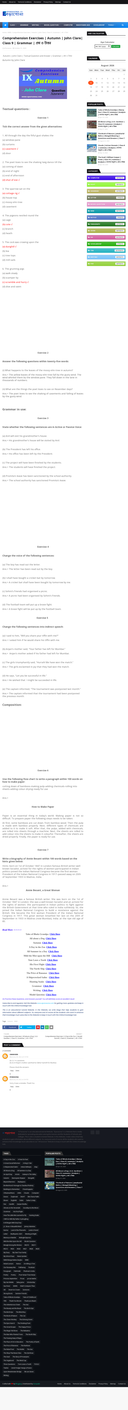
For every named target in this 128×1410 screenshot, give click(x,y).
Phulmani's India (29, 1271)
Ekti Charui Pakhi (33, 1197)
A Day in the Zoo (9, 1159)
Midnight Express (25, 1238)
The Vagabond (9, 1360)
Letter (107, 198)
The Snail (7, 1357)
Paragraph (107, 224)
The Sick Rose (28, 1353)
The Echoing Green (26, 1319)
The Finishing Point (24, 1323)
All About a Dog (9, 1171)
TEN (107, 251)
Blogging (18, 1384)
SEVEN (107, 231)
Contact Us (67, 2)
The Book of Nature (10, 1316)
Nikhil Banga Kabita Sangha (13, 1260)
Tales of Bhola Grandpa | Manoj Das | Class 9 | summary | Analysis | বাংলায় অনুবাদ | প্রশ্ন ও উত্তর (111, 112)
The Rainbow (25, 1346)
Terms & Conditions (25, 2)
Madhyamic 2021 (16, 1234)
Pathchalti (17, 1271)
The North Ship (31, 1334)
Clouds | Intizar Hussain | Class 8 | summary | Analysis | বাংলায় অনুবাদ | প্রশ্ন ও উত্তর (111, 148)
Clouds (26, 1193)
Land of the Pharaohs (18, 1230)
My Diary (7, 1252)
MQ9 (37, 1249)
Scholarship (107, 244)
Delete (17, 1070)
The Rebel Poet (9, 1349)
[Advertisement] (43, 320)
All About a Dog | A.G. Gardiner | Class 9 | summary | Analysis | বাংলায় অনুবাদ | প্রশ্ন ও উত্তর (111, 124)
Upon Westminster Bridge (12, 1372)
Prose (22, 1279)
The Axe (25, 1305)
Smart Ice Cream (14, 1290)
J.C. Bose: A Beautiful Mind (12, 1226)
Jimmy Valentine (29, 1226)
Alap (35, 1167)
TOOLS (36, 1364)
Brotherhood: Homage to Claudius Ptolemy (18, 1185)
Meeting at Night (30, 1234)
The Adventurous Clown (12, 1305)
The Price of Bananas (11, 1346)
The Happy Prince (25, 1327)
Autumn (10, 1021)
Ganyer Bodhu (22, 1204)
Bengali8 (31, 1178)
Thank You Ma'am (15, 1301)
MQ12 (6, 1249)
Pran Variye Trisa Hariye (27, 1275)
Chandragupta (28, 1189)
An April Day (8, 1174)
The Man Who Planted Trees (13, 1334)
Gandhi (11, 1204)
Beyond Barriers (9, 1182)
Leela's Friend (33, 1230)
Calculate (115, 47)
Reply (12, 1070)
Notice (107, 218)
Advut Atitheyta (26, 1167)
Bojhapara (21, 1182)
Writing (107, 257)
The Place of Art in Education (13, 1342)
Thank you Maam (30, 1301)
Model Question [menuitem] (51, 25)
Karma (6, 1230)
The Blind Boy (20, 1312)
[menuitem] (5, 25)
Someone (26, 1290)
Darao (6, 1197)
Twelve (6, 1368)
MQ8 (31, 1249)
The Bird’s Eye (8, 1312)
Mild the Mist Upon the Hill (12, 1241)
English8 (14, 1200)
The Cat (22, 1316)
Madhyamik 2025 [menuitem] (83, 25)
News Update (22, 1256)
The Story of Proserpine (21, 1357)
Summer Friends (21, 1293)
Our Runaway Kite (10, 1267)
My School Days (9, 1256)
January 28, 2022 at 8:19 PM (19, 1057)
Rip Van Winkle (9, 1282)
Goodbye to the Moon (30, 1208)
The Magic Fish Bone (11, 1331)
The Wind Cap (21, 1360)
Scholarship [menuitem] (98, 25)
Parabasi (31, 1267)
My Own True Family (19, 1252)
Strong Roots (8, 1293)
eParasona (7, 48)
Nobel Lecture (8, 1264)
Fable (21, 1200)
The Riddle (20, 1349)
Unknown (14, 1054)
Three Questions (9, 1364)
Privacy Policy (48, 2)
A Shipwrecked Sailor (11, 1167)
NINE (9, 32)
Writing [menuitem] (35, 25)
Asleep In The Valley (29, 1174)
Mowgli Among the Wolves (13, 1245)
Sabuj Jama (20, 1282)
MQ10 (27, 1245)
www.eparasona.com (45, 1003)
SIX (107, 238)
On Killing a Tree (29, 1264)
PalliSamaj (22, 1267)
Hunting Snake (34, 1215)
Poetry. (13, 1275)
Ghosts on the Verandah (12, 1208)
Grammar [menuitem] (24, 25)
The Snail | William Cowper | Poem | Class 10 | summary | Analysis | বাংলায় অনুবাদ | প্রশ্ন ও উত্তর (111, 159)
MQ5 (12, 1249)
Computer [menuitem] (68, 25)
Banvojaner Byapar (18, 1178)
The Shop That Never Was (12, 1353)
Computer (107, 178)
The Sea (29, 1349)
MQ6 (18, 1249)
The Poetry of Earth (32, 1342)
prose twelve (31, 1279)
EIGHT (107, 185)
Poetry (6, 1275)
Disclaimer (37, 2)
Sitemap (58, 2)
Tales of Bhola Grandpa (12, 1297)
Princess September (10, 1279)
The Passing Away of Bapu (12, 1338)
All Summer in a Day (24, 1171)
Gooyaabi (36, 1384)
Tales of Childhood (29, 1297)
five (107, 264)
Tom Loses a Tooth (24, 1364)
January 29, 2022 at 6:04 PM (19, 1079)
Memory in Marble (10, 1238)
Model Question (107, 205)
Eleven (6, 1200)
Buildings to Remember (12, 1189)
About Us (12, 2)
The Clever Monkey (10, 1319)
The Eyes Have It (9, 1323)
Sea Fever (7, 1286)
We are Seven (29, 1372)
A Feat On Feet (23, 1159)
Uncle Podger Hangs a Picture (21, 1368)
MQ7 (25, 1249)
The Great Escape (10, 1327)
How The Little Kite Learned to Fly (15, 1215)
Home (4, 2)
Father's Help (30, 1200)
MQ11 (34, 1245)
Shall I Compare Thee (27, 1286)
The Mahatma (25, 1331)
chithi (19, 1193)
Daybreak (14, 1197)
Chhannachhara (9, 1193)
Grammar (107, 191)
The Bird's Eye (29, 1308)
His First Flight (18, 1212)
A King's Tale (27, 1163)
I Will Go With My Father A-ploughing (16, 1219)
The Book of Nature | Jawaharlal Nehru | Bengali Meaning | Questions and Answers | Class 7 (111, 136)
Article (17, 1174)
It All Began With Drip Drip (12, 1223)
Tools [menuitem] (111, 25)
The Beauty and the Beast (12, 1308)
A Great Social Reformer (12, 1163)
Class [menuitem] (12, 25)
